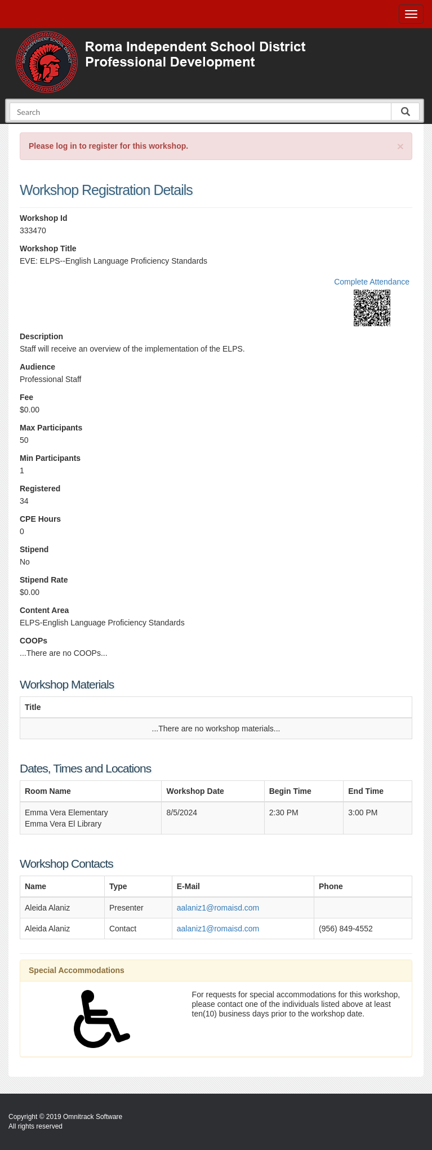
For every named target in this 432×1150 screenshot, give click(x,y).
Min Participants (50, 458)
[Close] (400, 146)
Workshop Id (44, 218)
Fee (26, 397)
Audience (37, 366)
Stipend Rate (44, 579)
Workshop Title (48, 248)
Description (41, 336)
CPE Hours (40, 518)
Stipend (34, 549)
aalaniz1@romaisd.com (218, 907)
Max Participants (51, 427)
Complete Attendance (371, 281)
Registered (40, 488)
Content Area (44, 610)
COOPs (33, 640)
